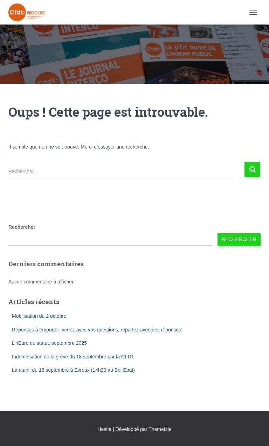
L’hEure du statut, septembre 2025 (49, 343)
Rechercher (21, 227)
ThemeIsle (160, 429)
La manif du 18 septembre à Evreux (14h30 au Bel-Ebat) (73, 370)
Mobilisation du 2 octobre (39, 316)
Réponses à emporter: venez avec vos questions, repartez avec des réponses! (97, 329)
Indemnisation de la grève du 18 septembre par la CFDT (73, 356)
